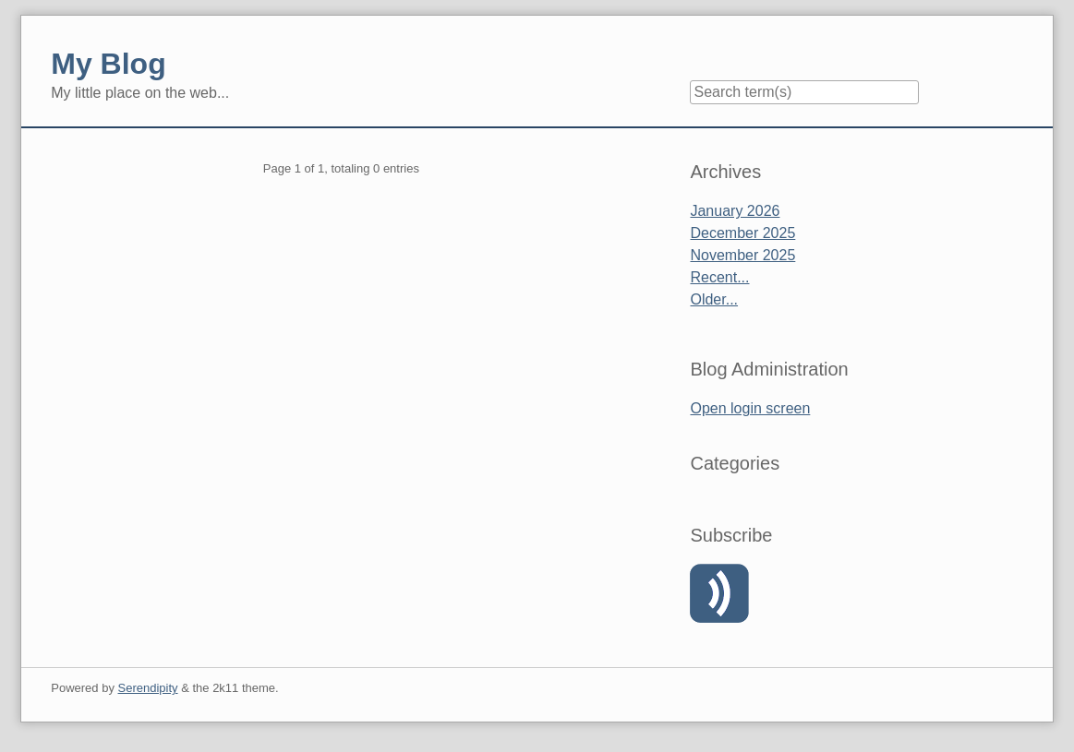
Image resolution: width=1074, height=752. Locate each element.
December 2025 (742, 233)
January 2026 (734, 211)
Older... (714, 299)
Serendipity (148, 688)
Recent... (719, 277)
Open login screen (750, 408)
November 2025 (742, 255)
